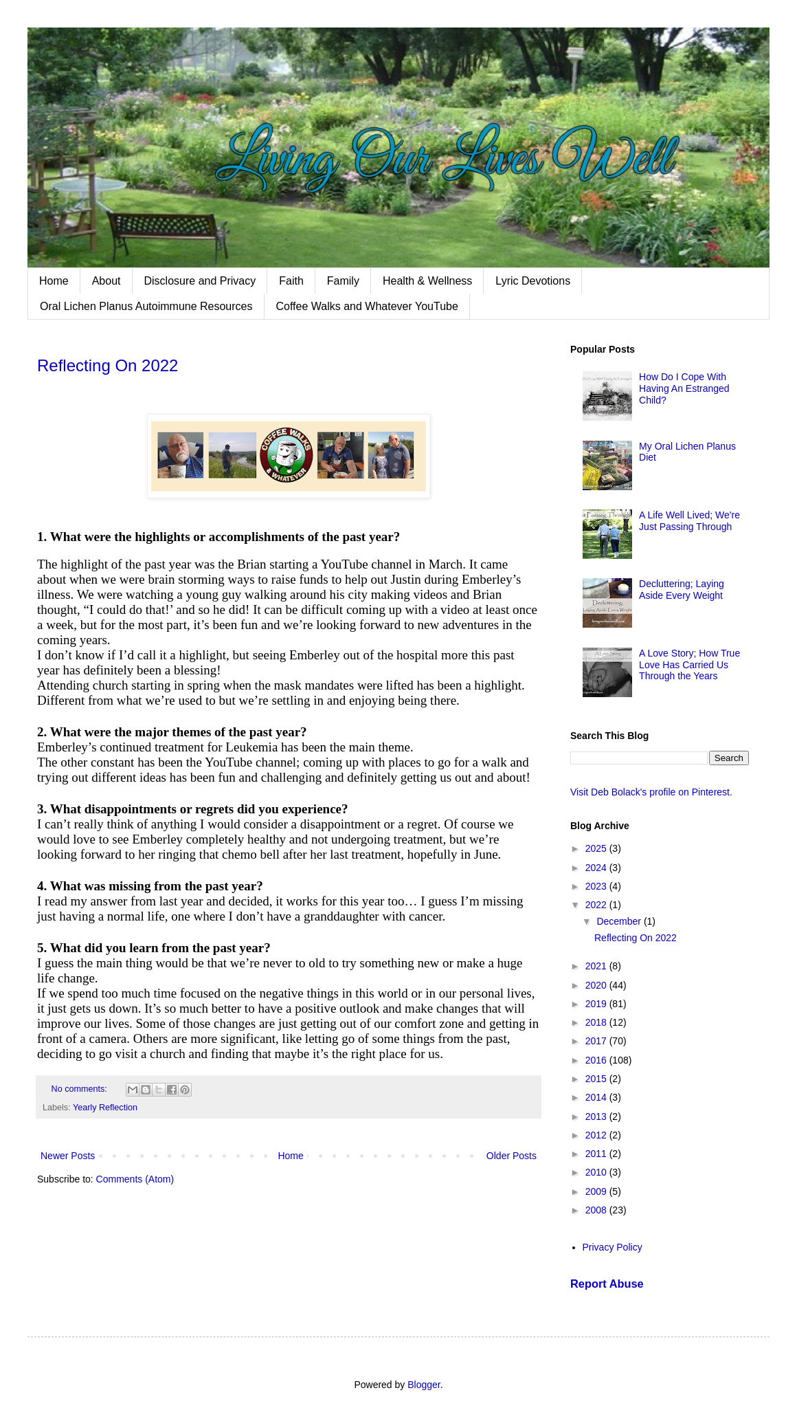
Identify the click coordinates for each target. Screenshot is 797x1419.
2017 (597, 1040)
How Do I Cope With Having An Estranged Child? (684, 388)
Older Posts (511, 1155)
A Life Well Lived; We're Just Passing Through (689, 520)
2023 (597, 886)
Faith (291, 281)
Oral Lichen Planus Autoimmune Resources (146, 306)
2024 (597, 867)
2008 (597, 1210)
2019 (597, 1003)
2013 (597, 1116)
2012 (597, 1135)
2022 (597, 904)
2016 (597, 1060)
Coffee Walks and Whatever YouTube (367, 306)
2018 (597, 1022)
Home (54, 281)
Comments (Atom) (135, 1179)
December (619, 921)
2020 (597, 985)
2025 (597, 848)
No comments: (81, 1089)
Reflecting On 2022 (107, 365)
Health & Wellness (427, 281)
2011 (597, 1153)
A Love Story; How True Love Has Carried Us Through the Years (689, 665)
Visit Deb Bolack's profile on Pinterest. (651, 792)
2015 (597, 1078)
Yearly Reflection (105, 1107)
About (106, 281)
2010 (597, 1172)
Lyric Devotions (532, 281)
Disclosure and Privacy (200, 281)
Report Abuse (607, 1283)
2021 (597, 965)
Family (343, 281)
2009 (597, 1191)
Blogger (423, 1384)
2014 (597, 1097)
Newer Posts (68, 1155)
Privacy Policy (612, 1247)
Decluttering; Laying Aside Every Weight (681, 589)
